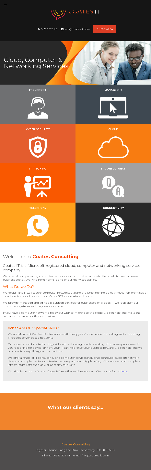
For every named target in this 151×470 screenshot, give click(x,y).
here (124, 371)
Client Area (105, 29)
